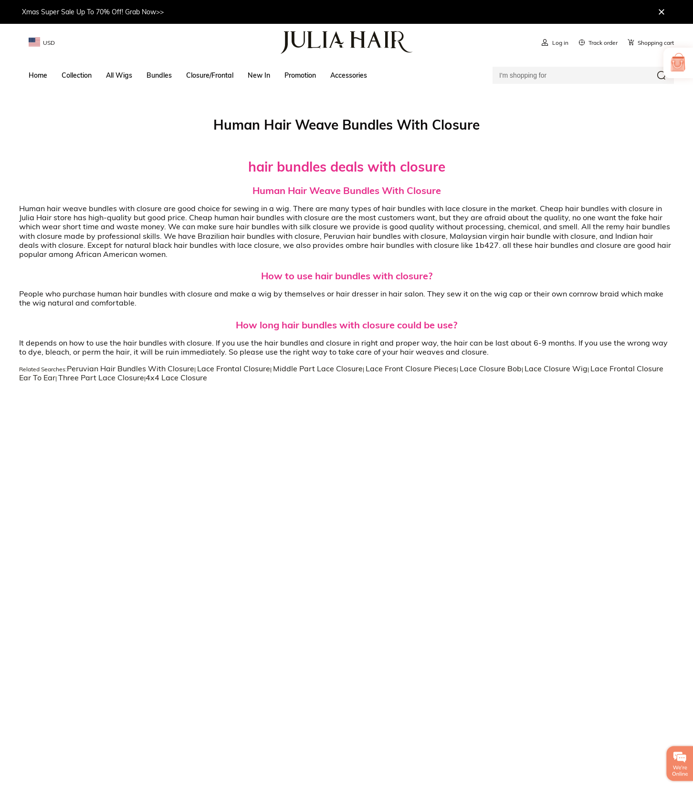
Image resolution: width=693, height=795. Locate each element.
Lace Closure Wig (556, 368)
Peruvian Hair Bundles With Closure (130, 368)
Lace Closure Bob (491, 368)
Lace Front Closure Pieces (411, 368)
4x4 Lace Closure (176, 377)
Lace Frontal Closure (233, 368)
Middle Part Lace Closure (318, 368)
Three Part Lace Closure (101, 377)
